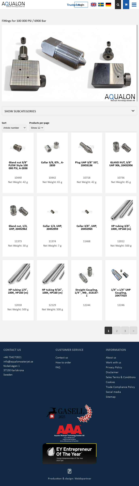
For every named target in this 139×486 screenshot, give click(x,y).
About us (111, 357)
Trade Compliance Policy (120, 387)
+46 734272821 (12, 357)
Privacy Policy (114, 367)
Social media (113, 392)
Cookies (110, 382)
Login (81, 4)
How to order (63, 362)
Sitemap (110, 397)
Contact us (62, 357)
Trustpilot (73, 4)
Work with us (113, 362)
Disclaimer (112, 372)
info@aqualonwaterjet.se (18, 361)
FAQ (58, 367)
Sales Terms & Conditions (121, 377)
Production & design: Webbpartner (69, 478)
